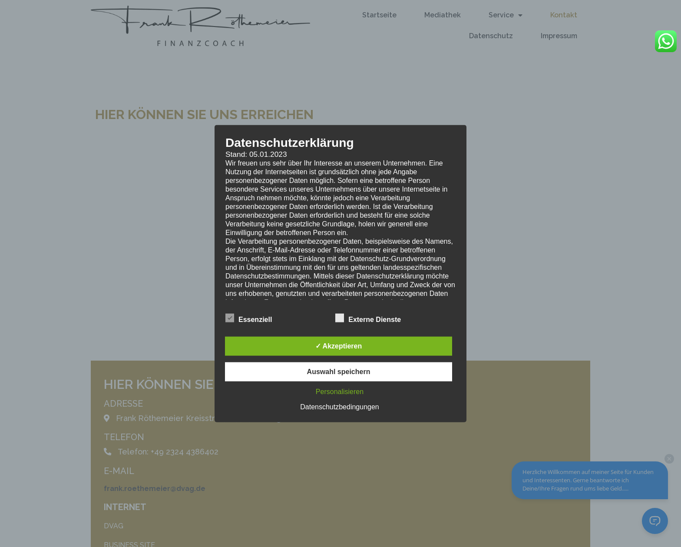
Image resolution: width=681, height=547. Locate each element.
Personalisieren (340, 391)
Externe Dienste (368, 318)
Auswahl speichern (338, 371)
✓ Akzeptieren (338, 346)
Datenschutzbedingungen (339, 407)
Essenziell (248, 318)
